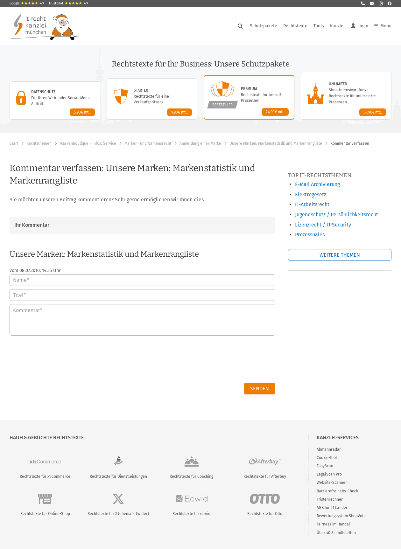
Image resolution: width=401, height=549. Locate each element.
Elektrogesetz (310, 194)
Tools (318, 26)
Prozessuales (310, 235)
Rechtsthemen (39, 143)
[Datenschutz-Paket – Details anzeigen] (55, 100)
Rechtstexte (295, 26)
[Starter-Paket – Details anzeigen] (152, 99)
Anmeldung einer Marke (200, 143)
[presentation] (227, 360)
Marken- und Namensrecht (147, 143)
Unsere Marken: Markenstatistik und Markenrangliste (275, 143)
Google (27, 3)
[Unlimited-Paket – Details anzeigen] (346, 95)
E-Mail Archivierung (317, 184)
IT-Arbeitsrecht (312, 204)
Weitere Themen (340, 255)
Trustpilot (68, 3)
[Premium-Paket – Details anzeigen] (249, 97)
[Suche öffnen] (240, 26)
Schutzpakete (263, 26)
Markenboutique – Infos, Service (88, 143)
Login (359, 26)
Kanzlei (337, 26)
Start (14, 143)
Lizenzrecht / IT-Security (323, 225)
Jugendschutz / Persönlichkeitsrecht (336, 215)
